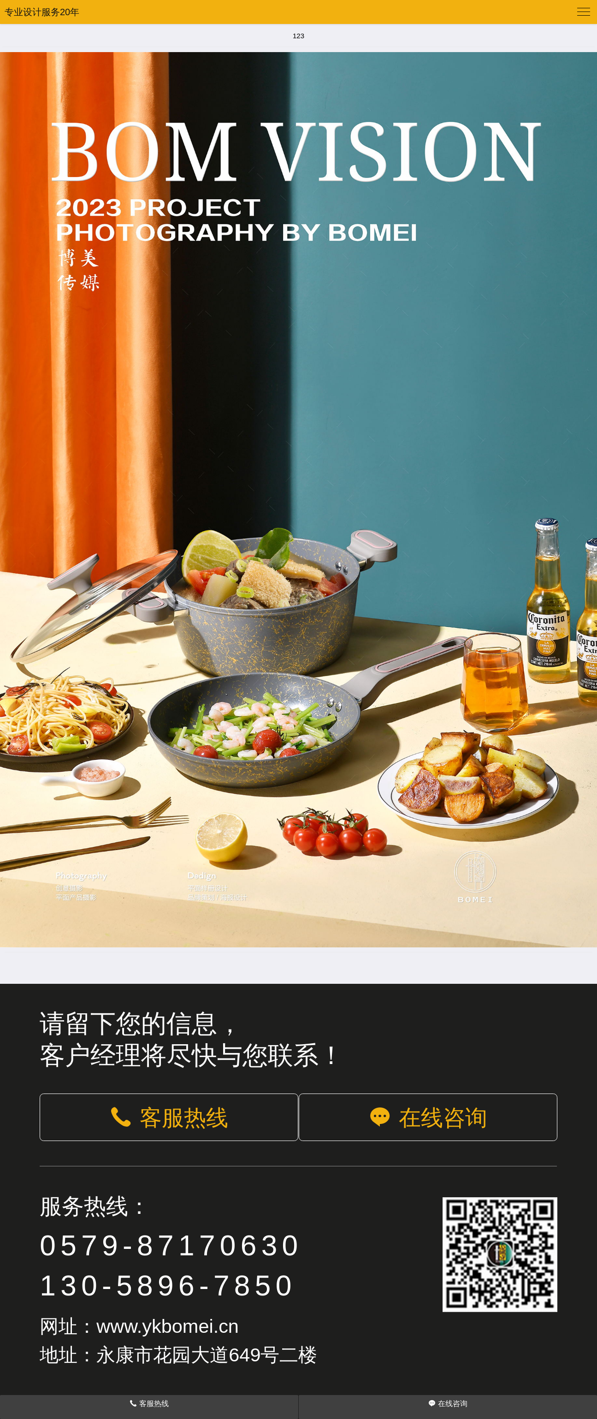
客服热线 (169, 1117)
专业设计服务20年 (42, 12)
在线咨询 (428, 1117)
